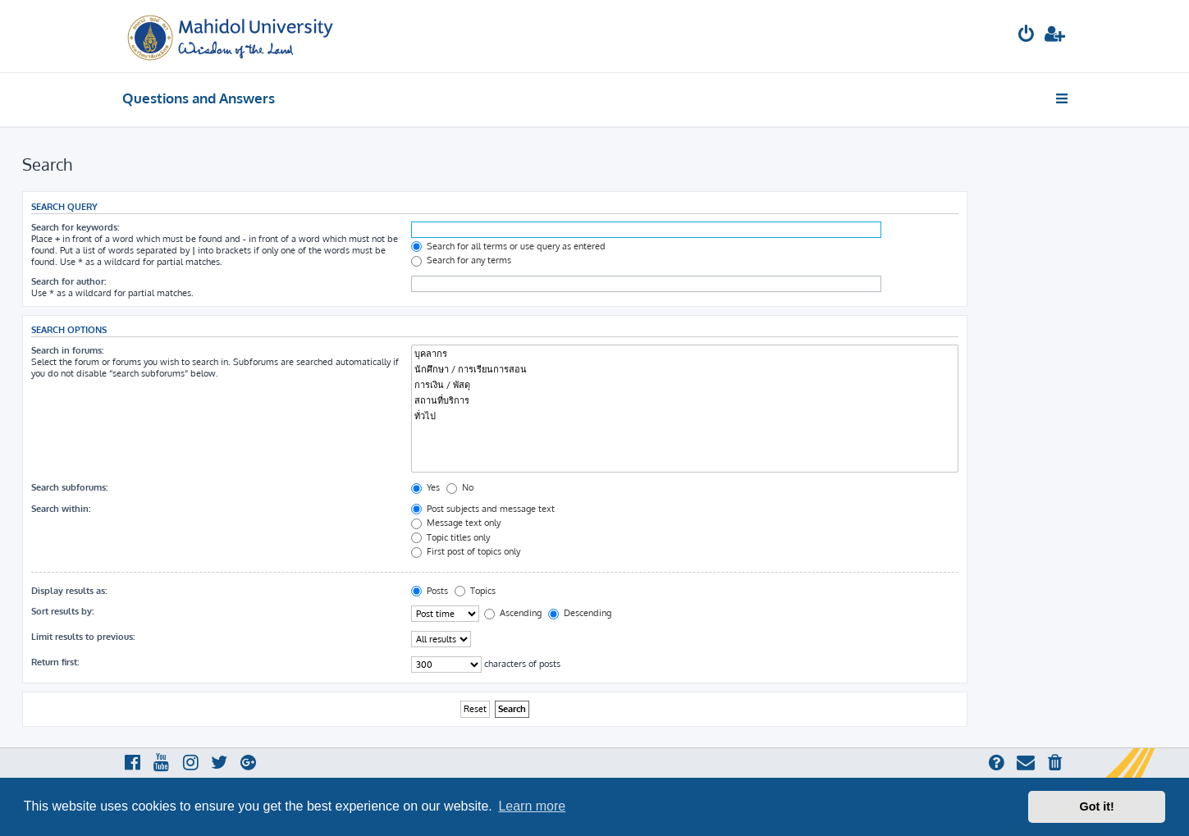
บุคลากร (685, 354)
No (459, 487)
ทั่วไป (685, 416)
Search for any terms (461, 260)
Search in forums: (67, 350)
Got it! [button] (1097, 806)
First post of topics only (465, 551)
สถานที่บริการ (685, 401)
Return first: (55, 662)
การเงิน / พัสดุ (685, 385)
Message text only (456, 522)
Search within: (60, 508)
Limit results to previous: (83, 636)
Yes (425, 487)
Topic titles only (450, 537)
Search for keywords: (75, 227)
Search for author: (68, 281)
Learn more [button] (531, 806)
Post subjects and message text (483, 508)
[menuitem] (1026, 36)
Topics (475, 590)
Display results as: (69, 590)
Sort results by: (62, 611)
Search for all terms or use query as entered (508, 246)
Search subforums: (69, 487)
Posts (429, 590)
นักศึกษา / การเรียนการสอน (685, 369)
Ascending (513, 613)
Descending (579, 613)
